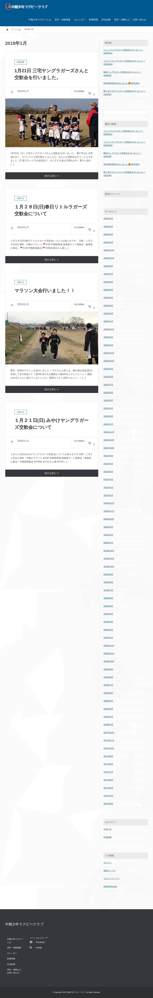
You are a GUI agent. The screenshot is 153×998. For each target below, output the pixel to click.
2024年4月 (108, 297)
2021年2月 (108, 487)
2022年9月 (108, 369)
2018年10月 (109, 661)
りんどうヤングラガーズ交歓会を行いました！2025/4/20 (125, 62)
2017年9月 (108, 756)
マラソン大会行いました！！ (44, 290)
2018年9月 (108, 669)
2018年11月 (109, 653)
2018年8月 (108, 677)
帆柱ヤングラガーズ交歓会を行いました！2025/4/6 (123, 73)
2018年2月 (108, 717)
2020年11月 (109, 511)
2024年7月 (108, 274)
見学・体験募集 (63, 19)
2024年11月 (109, 258)
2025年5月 (108, 218)
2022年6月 (108, 392)
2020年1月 (108, 543)
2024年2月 (108, 313)
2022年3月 (108, 416)
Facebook (37, 942)
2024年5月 (108, 290)
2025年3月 (108, 234)
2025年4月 (108, 226)
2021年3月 (108, 479)
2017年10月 (109, 748)
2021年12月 (109, 432)
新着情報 (93, 19)
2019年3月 (108, 622)
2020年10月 (109, 519)
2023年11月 (109, 329)
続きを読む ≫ (52, 176)
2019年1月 (108, 637)
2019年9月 (108, 574)
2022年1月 (108, 424)
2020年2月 (108, 535)
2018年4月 (108, 701)
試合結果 (106, 19)
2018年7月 (108, 685)
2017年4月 (108, 796)
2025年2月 (108, 242)
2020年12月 (109, 503)
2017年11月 (109, 740)
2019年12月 (109, 551)
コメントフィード (112, 878)
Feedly (36, 947)
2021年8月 (108, 456)
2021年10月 (109, 448)
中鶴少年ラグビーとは (39, 19)
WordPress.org (110, 886)
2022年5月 (108, 400)
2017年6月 (108, 780)
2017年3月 (108, 803)
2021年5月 (108, 464)
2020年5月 (108, 527)
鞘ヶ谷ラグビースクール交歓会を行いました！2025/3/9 (125, 92)
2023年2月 (108, 337)
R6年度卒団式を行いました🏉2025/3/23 (121, 83)
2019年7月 (108, 590)
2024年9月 (108, 266)
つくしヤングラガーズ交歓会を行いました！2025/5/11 (124, 51)
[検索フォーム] (123, 112)
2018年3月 (108, 709)
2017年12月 (109, 732)
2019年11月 (109, 558)
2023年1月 (108, 345)
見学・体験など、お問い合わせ (130, 19)
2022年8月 (108, 377)
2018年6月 (108, 693)
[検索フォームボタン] (145, 112)
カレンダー (80, 19)
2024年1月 (108, 321)
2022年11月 (109, 353)
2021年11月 (109, 440)
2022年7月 (108, 385)
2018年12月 (109, 645)
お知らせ (108, 829)
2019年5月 (108, 606)
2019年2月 (108, 630)
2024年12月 (109, 250)
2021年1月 (108, 495)
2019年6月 (108, 598)
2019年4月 (108, 614)
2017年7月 (108, 772)
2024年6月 (108, 282)
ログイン (108, 863)
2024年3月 (108, 305)
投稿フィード (110, 870)
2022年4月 (108, 408)
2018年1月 (108, 724)
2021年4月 (108, 471)
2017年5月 (108, 788)
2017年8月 (108, 764)
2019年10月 (109, 566)
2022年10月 (109, 361)
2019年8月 (108, 582)
